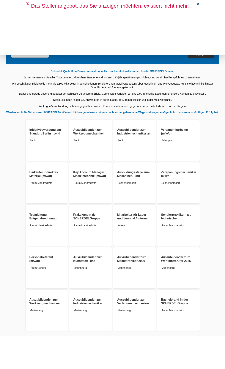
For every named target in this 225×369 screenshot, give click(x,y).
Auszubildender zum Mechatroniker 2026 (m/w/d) (131, 261)
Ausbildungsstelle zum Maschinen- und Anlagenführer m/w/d (133, 176)
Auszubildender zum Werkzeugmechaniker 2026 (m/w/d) (44, 303)
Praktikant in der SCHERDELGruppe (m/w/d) (86, 218)
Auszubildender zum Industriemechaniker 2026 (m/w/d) (88, 303)
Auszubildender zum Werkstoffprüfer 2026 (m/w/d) (176, 261)
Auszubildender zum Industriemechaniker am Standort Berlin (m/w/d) (134, 133)
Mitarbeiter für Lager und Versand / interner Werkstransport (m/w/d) (133, 218)
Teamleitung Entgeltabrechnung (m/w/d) (43, 218)
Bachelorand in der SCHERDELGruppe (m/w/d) (174, 303)
